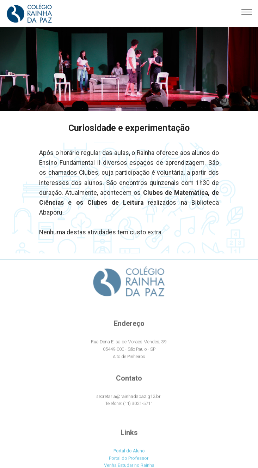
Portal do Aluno (129, 453)
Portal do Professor (128, 461)
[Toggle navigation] (246, 11)
